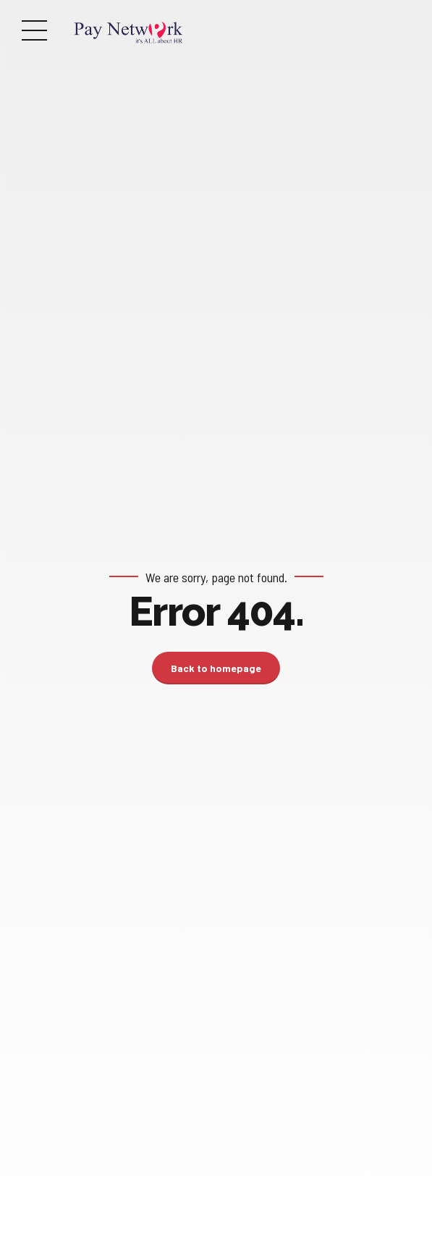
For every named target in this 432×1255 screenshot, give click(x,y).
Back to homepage (216, 668)
